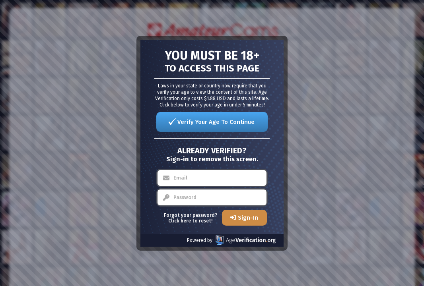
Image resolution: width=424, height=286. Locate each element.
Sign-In (248, 217)
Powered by (231, 240)
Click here (179, 221)
